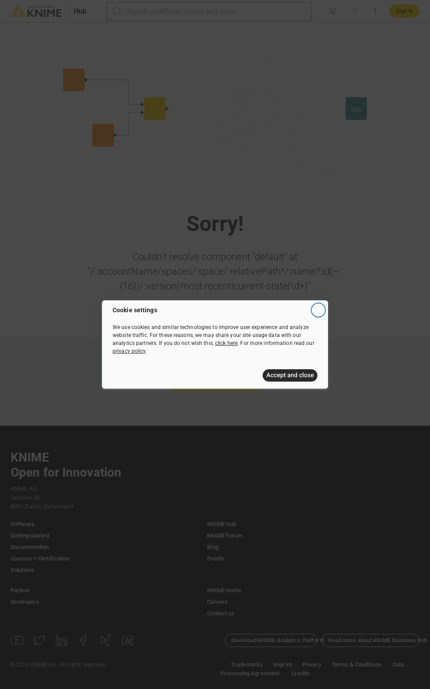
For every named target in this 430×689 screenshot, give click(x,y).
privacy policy (129, 351)
